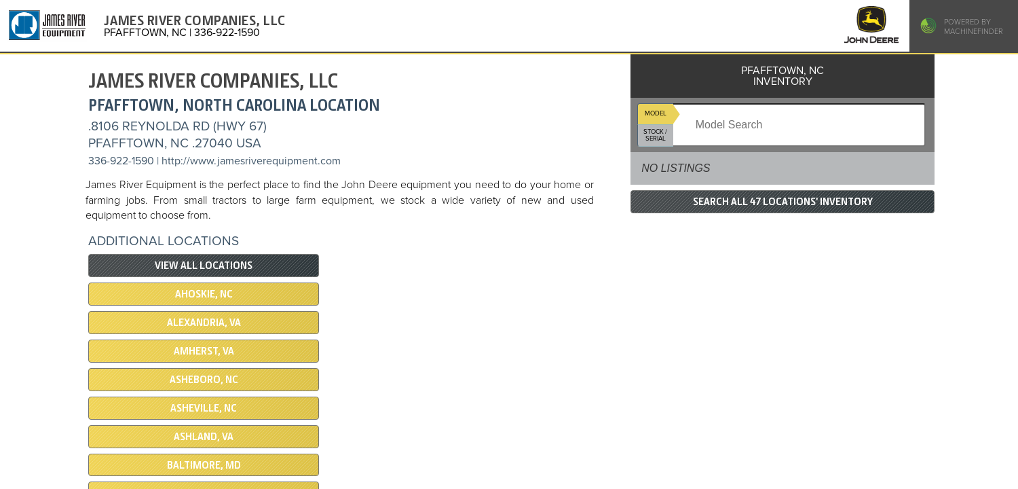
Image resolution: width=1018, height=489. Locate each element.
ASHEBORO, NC (204, 379)
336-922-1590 (121, 161)
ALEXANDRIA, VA (204, 322)
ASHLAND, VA (203, 436)
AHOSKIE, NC (204, 294)
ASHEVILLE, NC (203, 408)
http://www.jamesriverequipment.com (251, 161)
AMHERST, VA (204, 351)
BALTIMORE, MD (204, 465)
